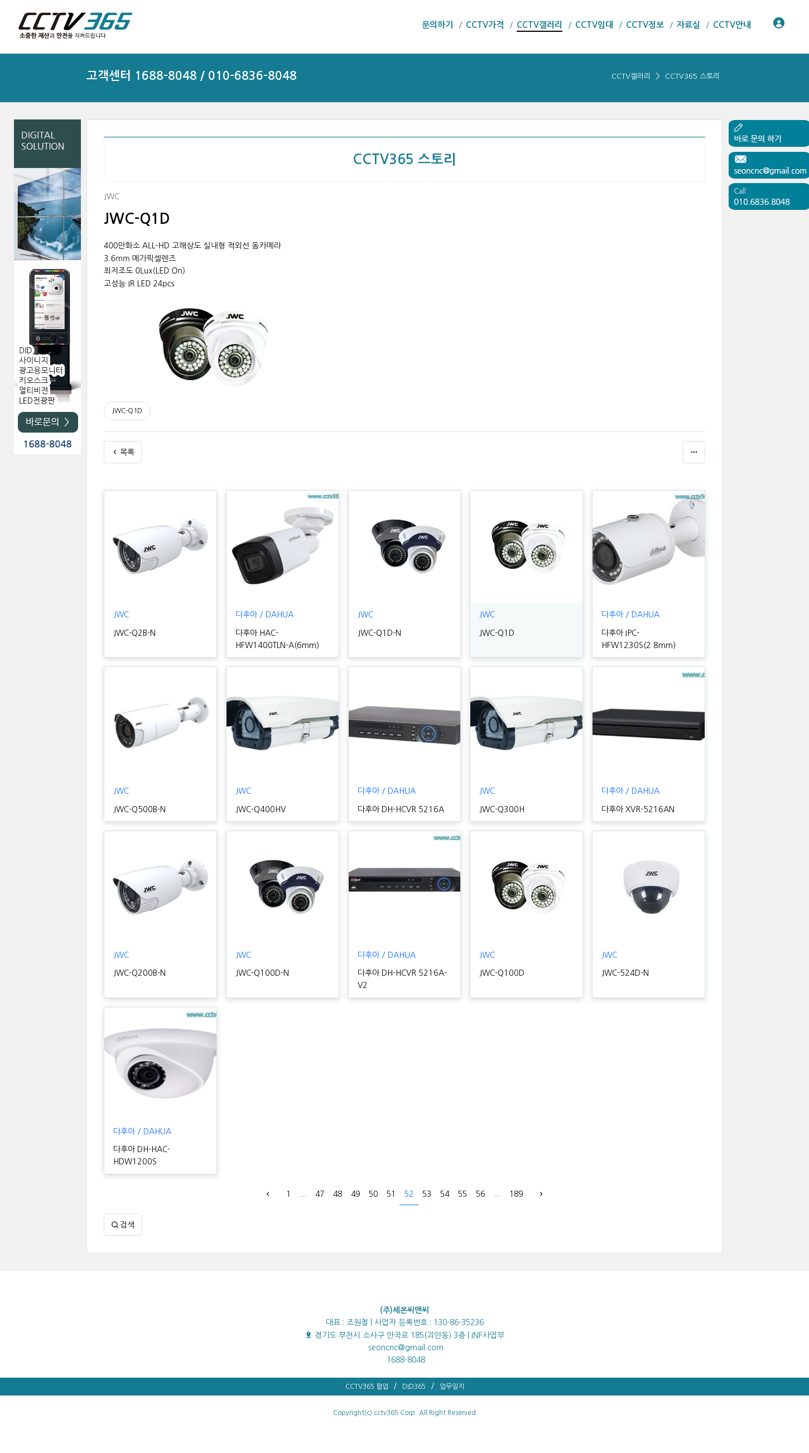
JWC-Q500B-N (138, 809)
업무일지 (452, 1386)
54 (444, 1194)
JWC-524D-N (624, 973)
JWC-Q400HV (259, 809)
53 (426, 1194)
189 (516, 1194)
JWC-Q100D (501, 973)
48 (337, 1194)
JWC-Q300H (501, 809)
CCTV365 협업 (366, 1386)
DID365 (414, 1386)
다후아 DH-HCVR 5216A (400, 809)
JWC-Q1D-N (379, 633)
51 (391, 1194)
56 (480, 1194)
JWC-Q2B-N (134, 633)
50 (373, 1194)
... (303, 1194)
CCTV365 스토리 (692, 76)
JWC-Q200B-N (138, 973)
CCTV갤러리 (631, 76)
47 (319, 1194)
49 (355, 1194)
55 (462, 1194)
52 (408, 1194)
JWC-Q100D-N (261, 973)
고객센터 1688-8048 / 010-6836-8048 (191, 75)
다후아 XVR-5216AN (636, 809)
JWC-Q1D (127, 410)
